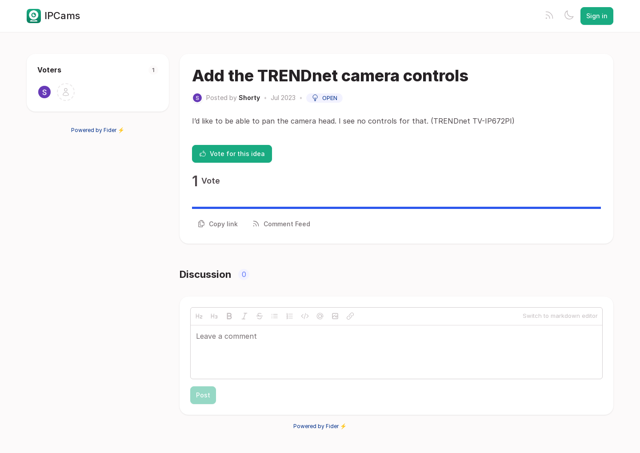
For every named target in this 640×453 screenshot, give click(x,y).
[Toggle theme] (569, 16)
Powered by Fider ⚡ (97, 130)
